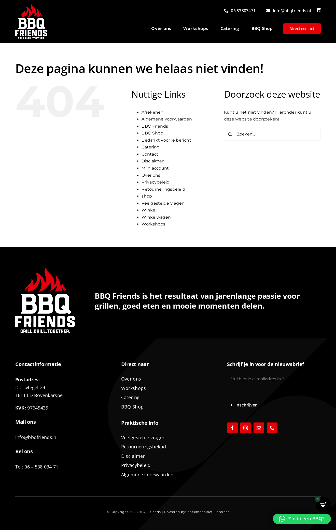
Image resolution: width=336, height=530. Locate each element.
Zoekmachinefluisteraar (208, 512)
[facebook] (232, 427)
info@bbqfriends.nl (36, 437)
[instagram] (245, 427)
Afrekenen (152, 112)
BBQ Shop (152, 133)
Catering (151, 147)
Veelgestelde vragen (163, 203)
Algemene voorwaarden (167, 119)
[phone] (272, 427)
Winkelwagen (156, 217)
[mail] (259, 427)
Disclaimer (152, 161)
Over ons (151, 175)
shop (147, 196)
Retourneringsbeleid (163, 189)
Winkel (149, 210)
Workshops (153, 224)
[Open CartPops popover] (323, 504)
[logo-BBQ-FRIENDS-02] (31, 6)
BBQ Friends (155, 126)
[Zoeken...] (272, 134)
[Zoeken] (230, 134)
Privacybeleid (156, 182)
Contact (150, 154)
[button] (302, 519)
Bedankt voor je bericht (166, 140)
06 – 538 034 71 (41, 467)
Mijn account (155, 168)
